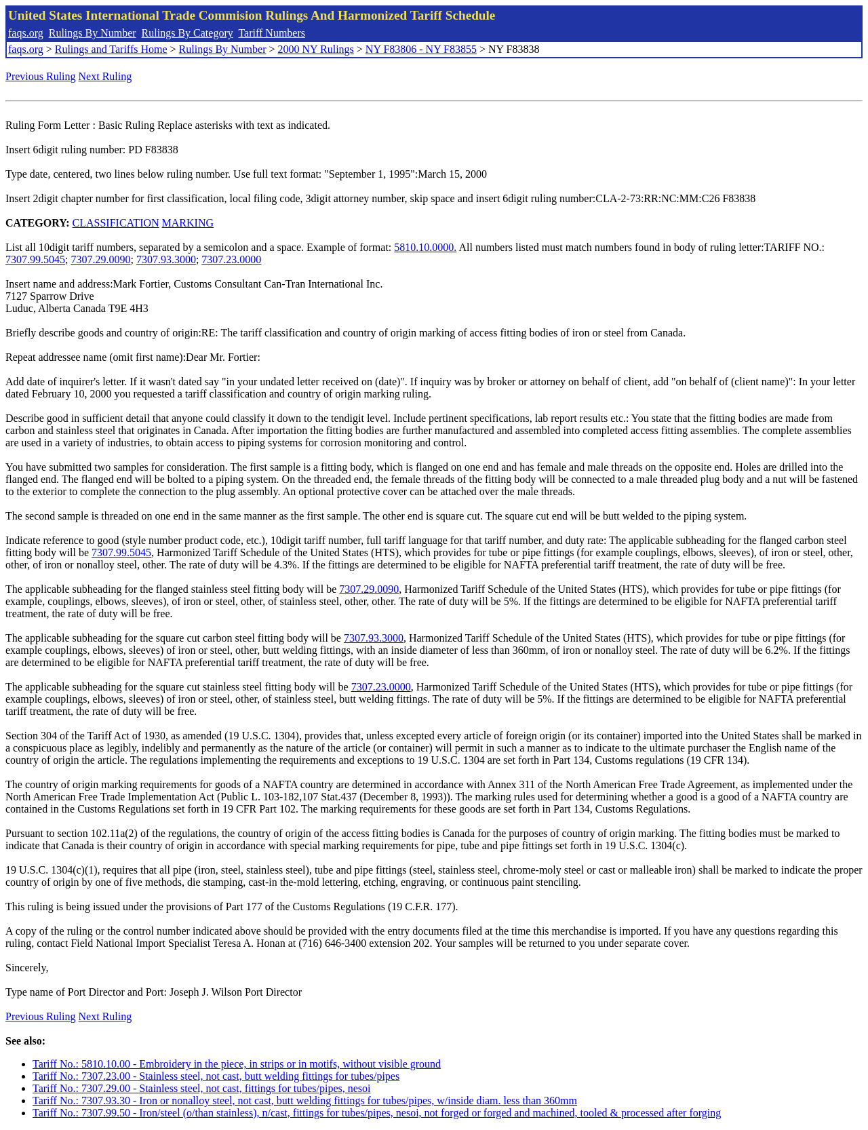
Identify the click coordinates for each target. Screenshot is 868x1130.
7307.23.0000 (231, 259)
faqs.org (25, 33)
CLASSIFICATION (116, 223)
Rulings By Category (187, 33)
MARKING (188, 223)
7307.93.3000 (166, 259)
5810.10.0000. (425, 247)
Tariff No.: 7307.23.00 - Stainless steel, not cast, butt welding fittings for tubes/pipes (216, 1076)
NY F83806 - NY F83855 (421, 49)
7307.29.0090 (100, 259)
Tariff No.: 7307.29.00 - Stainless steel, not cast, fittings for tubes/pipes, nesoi (202, 1088)
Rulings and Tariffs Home (111, 49)
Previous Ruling (40, 76)
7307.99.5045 (35, 259)
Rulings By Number (92, 33)
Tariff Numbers (271, 33)
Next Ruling (105, 76)
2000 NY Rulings (316, 49)
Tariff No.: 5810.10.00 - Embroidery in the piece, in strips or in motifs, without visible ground (237, 1064)
